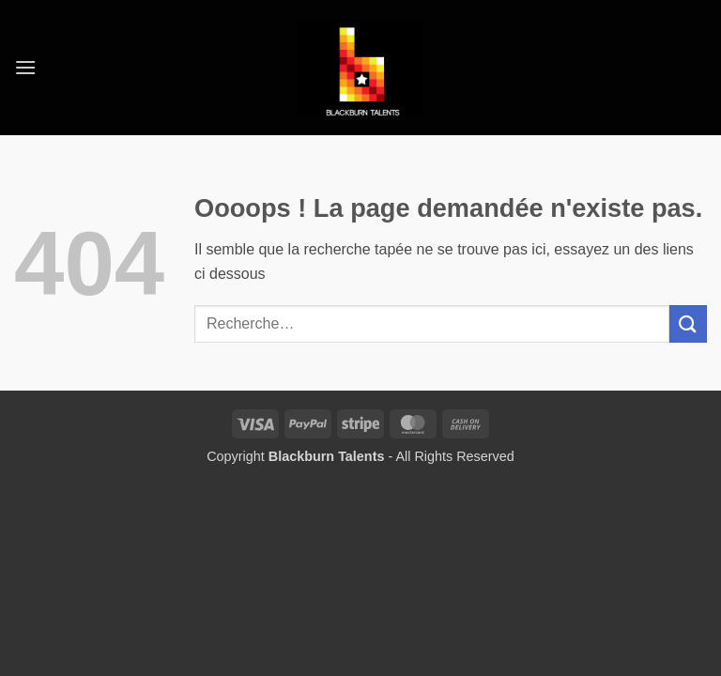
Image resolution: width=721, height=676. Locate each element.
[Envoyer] (688, 323)
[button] (25, 67)
